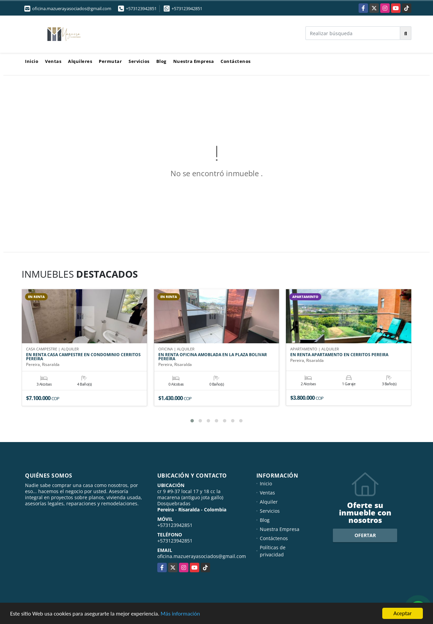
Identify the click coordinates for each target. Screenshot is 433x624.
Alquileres (80, 61)
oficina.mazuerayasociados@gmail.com (201, 556)
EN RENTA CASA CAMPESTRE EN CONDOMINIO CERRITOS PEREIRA (83, 357)
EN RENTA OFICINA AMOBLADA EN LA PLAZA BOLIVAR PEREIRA (212, 357)
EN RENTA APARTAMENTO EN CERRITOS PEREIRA (339, 355)
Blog (161, 61)
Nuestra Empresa (193, 61)
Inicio (31, 61)
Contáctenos (236, 61)
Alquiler (269, 502)
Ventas (53, 61)
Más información (180, 614)
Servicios (139, 61)
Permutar (110, 61)
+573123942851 (141, 8)
